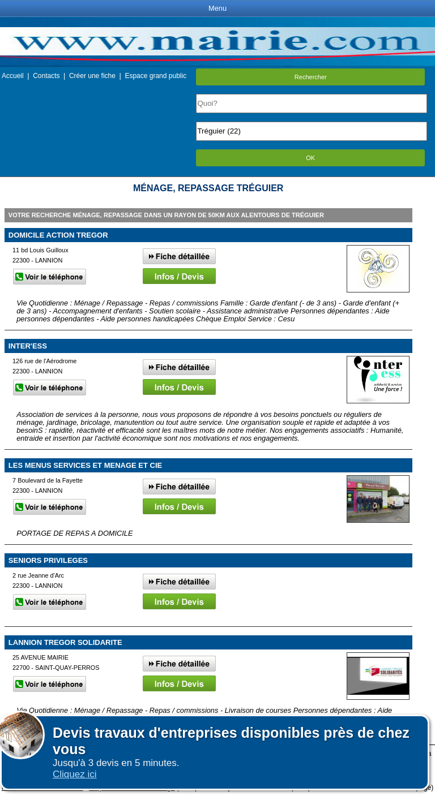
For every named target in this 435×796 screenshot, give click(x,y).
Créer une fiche (92, 76)
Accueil (13, 76)
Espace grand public (155, 76)
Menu (217, 8)
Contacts (46, 76)
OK (310, 157)
